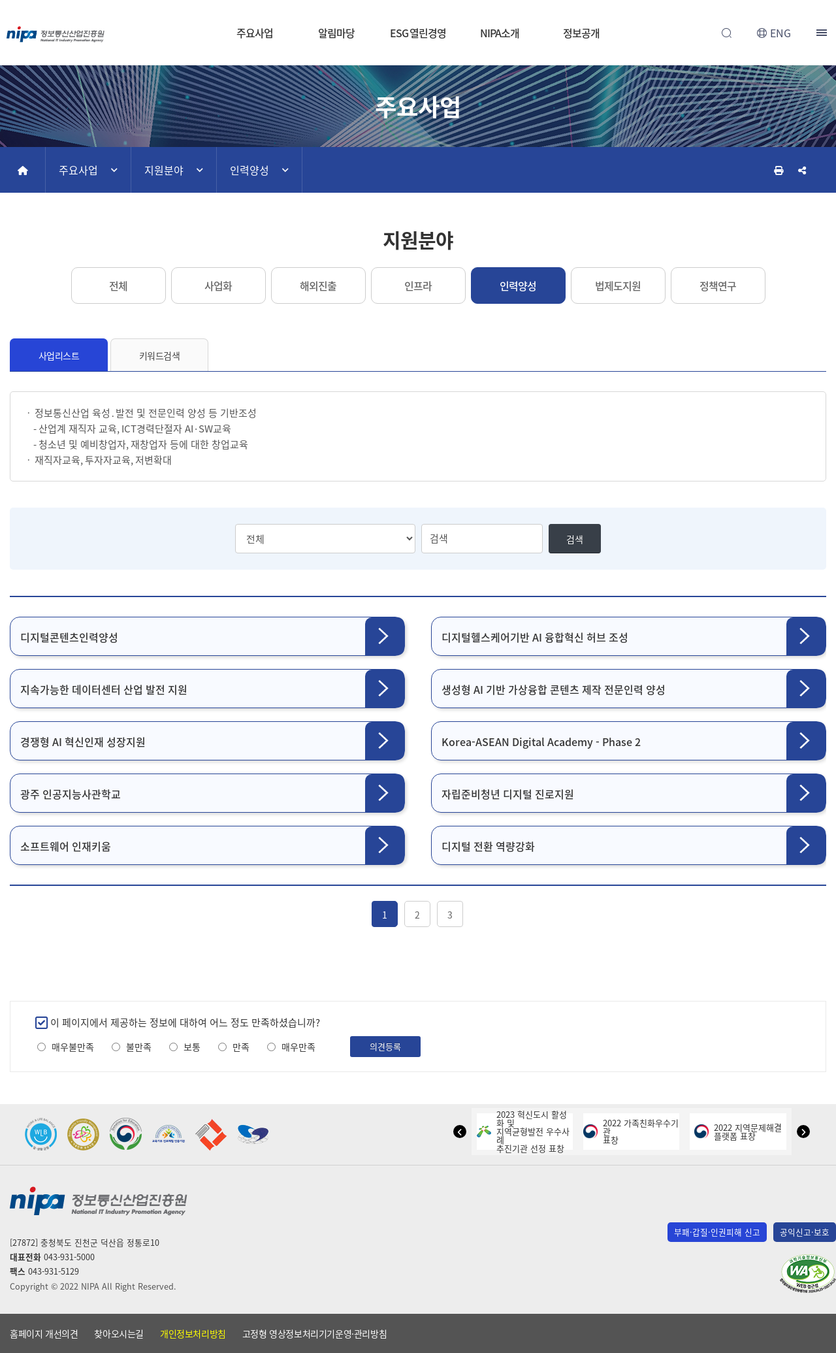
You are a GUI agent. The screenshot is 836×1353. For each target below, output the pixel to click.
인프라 (418, 285)
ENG (780, 32)
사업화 (218, 285)
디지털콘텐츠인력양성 (69, 637)
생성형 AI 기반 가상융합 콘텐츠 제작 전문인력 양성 (554, 689)
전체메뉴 (822, 32)
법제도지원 (618, 285)
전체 (118, 285)
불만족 (139, 1046)
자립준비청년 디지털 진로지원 (508, 794)
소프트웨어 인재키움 (65, 846)
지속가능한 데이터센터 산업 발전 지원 (103, 689)
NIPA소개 (499, 33)
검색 (574, 539)
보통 (192, 1046)
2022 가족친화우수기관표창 (631, 1131)
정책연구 (717, 285)
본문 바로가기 (418, 0)
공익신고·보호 (804, 1232)
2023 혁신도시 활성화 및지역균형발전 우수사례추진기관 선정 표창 (523, 1131)
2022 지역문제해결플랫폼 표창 (738, 1131)
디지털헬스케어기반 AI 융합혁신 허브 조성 (535, 637)
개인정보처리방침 (193, 1333)
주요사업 (254, 33)
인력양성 (249, 170)
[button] (459, 1131)
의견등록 (385, 1046)
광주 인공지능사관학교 (70, 794)
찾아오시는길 (119, 1333)
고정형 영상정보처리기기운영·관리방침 (314, 1333)
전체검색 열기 (726, 32)
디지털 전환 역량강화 (488, 846)
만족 (241, 1046)
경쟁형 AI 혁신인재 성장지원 (83, 741)
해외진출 (318, 285)
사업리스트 (59, 355)
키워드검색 (159, 355)
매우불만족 (73, 1046)
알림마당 (336, 33)
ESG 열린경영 (418, 33)
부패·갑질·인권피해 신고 (717, 1232)
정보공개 (581, 33)
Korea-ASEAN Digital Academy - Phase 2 (541, 741)
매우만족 (298, 1046)
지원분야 (164, 170)
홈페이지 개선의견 (44, 1333)
